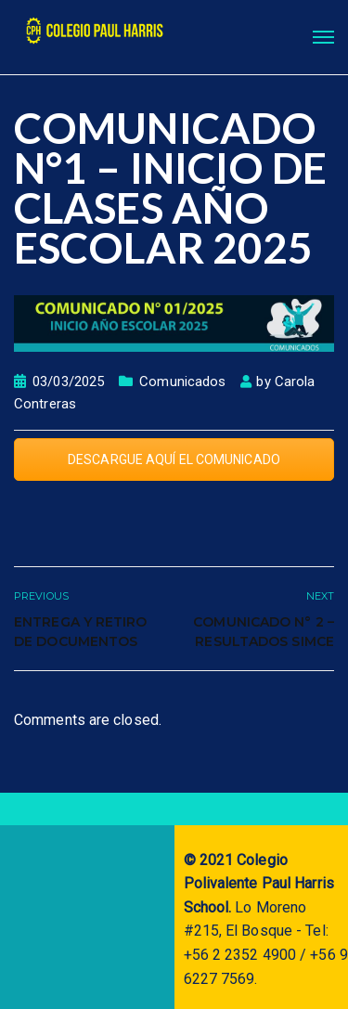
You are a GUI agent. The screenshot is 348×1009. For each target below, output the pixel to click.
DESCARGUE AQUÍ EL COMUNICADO (174, 459)
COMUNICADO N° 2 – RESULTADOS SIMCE (263, 632)
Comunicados (182, 381)
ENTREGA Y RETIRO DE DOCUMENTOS (81, 632)
